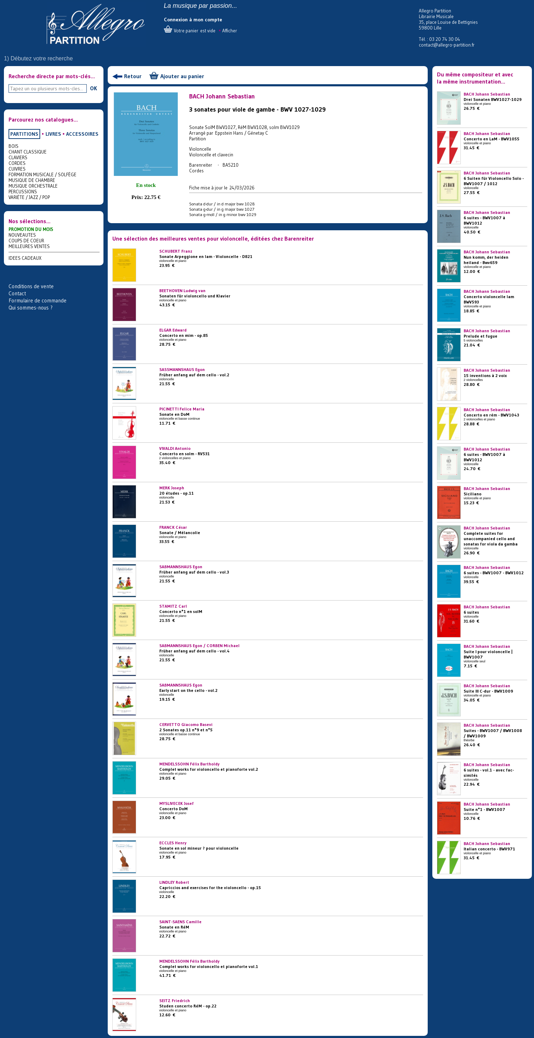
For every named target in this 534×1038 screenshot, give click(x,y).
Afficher (229, 30)
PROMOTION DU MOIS (31, 229)
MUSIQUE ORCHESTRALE (33, 186)
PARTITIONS (24, 134)
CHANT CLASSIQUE (28, 152)
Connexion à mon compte (193, 19)
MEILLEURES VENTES (29, 246)
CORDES (17, 163)
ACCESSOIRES (82, 134)
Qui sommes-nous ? (31, 307)
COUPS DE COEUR (26, 240)
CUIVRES (17, 169)
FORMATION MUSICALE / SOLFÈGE (42, 174)
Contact (17, 293)
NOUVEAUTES (22, 235)
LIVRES (53, 134)
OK (93, 88)
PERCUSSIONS (23, 191)
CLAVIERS (18, 157)
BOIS (13, 146)
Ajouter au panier (182, 76)
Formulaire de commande (37, 300)
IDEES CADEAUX (25, 258)
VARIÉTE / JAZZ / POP (29, 197)
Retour (132, 76)
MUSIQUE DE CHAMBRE (32, 180)
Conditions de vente (31, 286)
